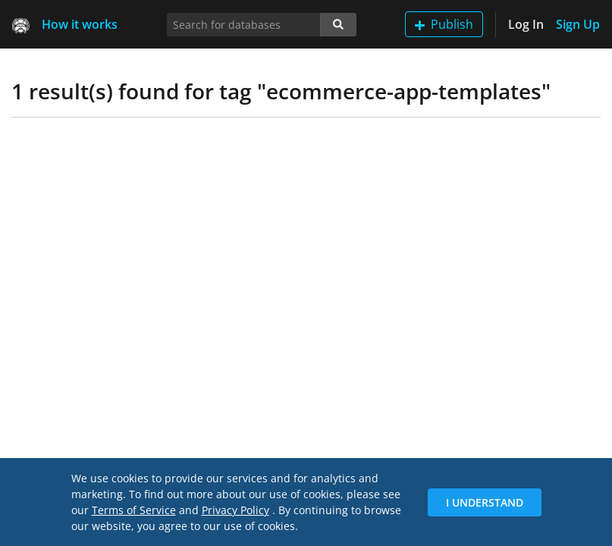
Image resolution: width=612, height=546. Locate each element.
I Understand (484, 502)
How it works (80, 24)
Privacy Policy (235, 510)
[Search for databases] (244, 24)
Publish (444, 24)
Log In (526, 24)
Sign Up (578, 24)
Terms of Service (134, 510)
